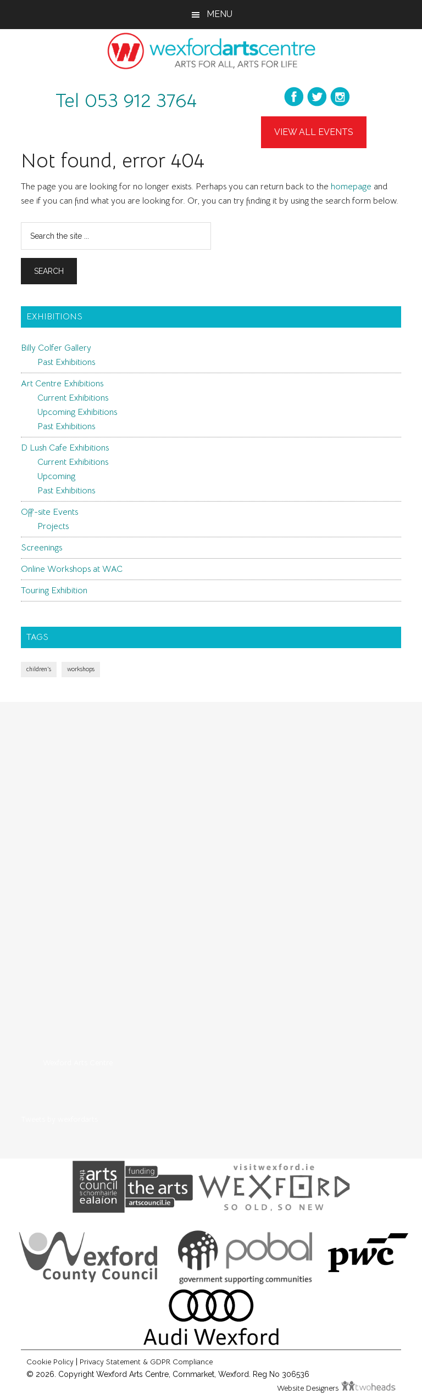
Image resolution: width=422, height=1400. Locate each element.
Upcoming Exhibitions (77, 412)
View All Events (313, 132)
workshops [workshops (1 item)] (81, 669)
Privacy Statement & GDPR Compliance (146, 1362)
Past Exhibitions (66, 362)
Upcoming (56, 476)
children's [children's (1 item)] (38, 669)
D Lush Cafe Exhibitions (65, 447)
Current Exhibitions (72, 397)
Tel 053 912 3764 (126, 100)
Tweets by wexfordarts (59, 1119)
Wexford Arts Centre (78, 1062)
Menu (219, 14)
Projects (53, 526)
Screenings (41, 547)
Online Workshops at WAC (72, 569)
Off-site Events (49, 512)
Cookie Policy (50, 1362)
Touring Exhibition (54, 590)
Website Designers (309, 1388)
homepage (351, 186)
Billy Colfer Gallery (56, 347)
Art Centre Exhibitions (62, 383)
